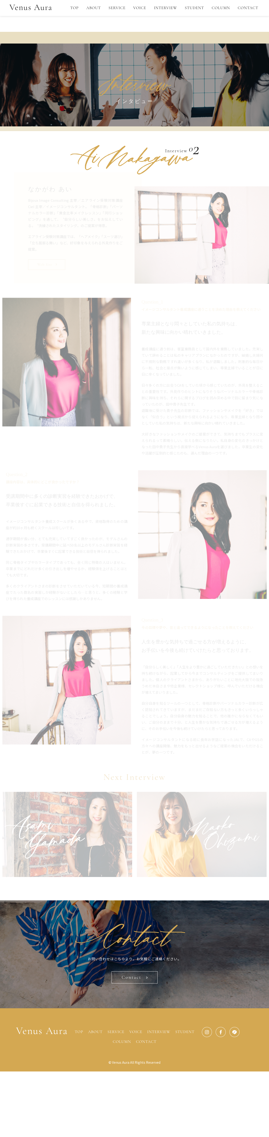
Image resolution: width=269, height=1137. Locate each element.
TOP (74, 7)
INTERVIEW (165, 7)
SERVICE (117, 7)
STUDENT (194, 7)
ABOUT (93, 7)
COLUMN (221, 7)
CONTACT (248, 7)
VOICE (139, 7)
